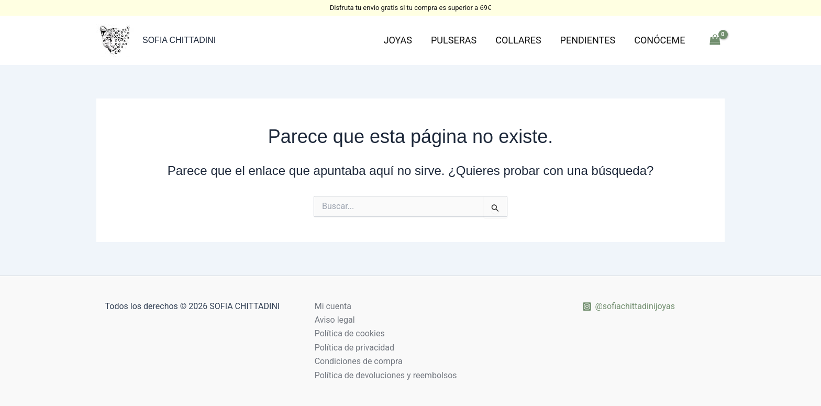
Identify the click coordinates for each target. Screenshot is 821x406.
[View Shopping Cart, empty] (715, 40)
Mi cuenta (333, 306)
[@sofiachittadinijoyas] (628, 306)
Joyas (398, 40)
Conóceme (659, 40)
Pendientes (588, 40)
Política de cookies (350, 333)
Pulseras (453, 40)
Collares (518, 40)
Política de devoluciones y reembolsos (386, 375)
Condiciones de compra (359, 361)
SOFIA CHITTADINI (179, 40)
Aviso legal (335, 320)
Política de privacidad (354, 348)
